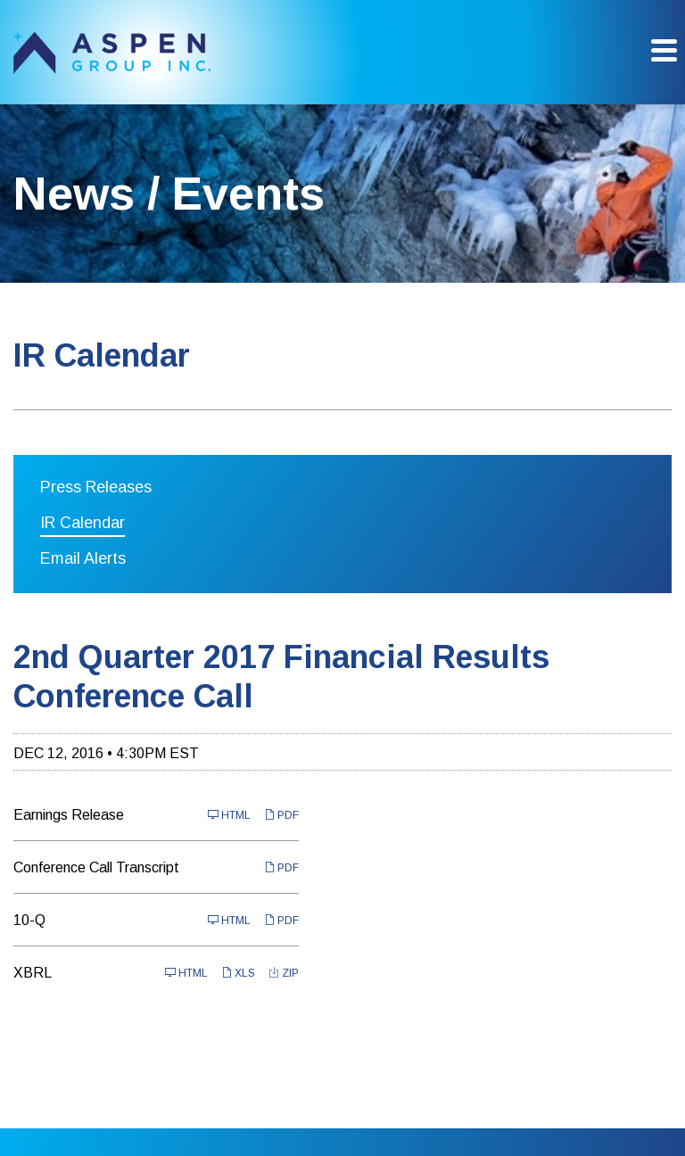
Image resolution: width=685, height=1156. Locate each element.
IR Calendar (82, 523)
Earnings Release (68, 814)
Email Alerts (83, 558)
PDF (281, 815)
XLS (238, 972)
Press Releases (96, 487)
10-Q (29, 920)
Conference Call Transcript (96, 867)
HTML (229, 815)
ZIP (283, 972)
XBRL (32, 972)
